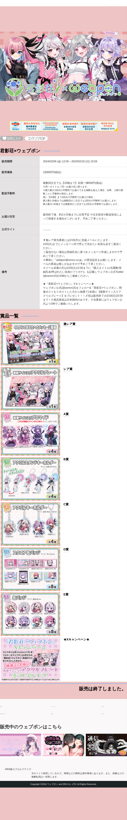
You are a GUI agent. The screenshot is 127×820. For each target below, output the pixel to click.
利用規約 (56, 744)
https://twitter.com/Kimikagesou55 (62, 232)
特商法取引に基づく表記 (14, 744)
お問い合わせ (109, 744)
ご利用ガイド (109, 736)
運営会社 (5, 736)
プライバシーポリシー (64, 736)
